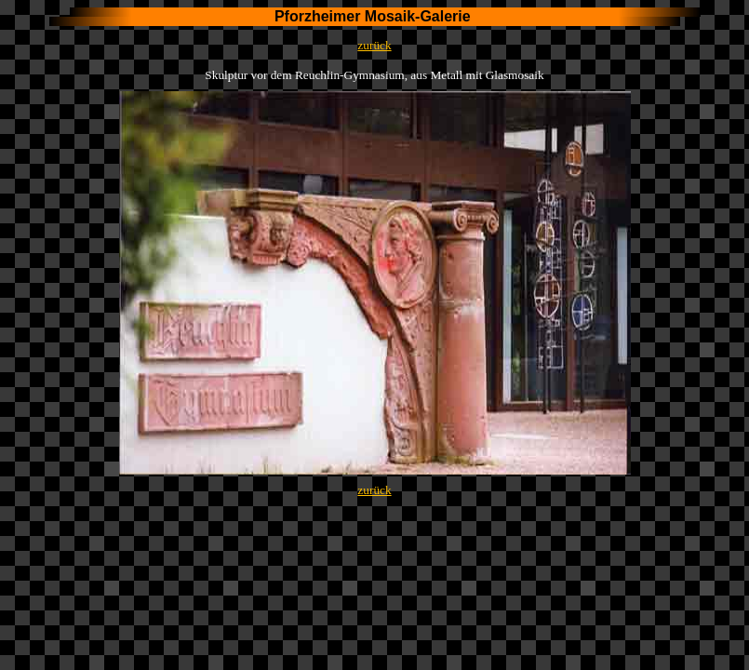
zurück (374, 45)
